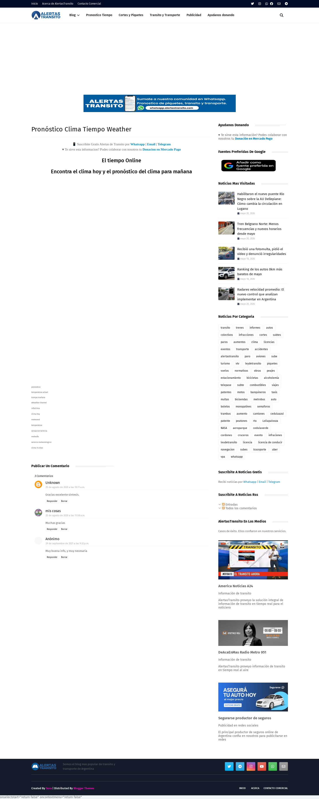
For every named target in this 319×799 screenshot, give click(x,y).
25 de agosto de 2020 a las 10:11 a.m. (65, 487)
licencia (247, 442)
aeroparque (240, 428)
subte (240, 385)
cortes (263, 334)
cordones (226, 435)
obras (257, 370)
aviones (261, 356)
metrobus (259, 399)
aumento (242, 413)
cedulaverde (260, 428)
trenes (240, 327)
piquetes (272, 363)
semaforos (263, 406)
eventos (225, 349)
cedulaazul (277, 413)
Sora (49, 788)
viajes (275, 385)
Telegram (164, 144)
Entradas (230, 504)
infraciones (275, 435)
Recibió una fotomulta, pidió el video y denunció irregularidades (261, 251)
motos (241, 392)
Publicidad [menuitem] (194, 15)
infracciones (246, 334)
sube (274, 356)
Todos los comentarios (239, 508)
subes (243, 449)
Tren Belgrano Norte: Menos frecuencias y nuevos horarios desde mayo (259, 229)
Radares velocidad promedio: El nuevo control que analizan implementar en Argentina (260, 294)
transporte (242, 349)
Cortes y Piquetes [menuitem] (131, 15)
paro (247, 356)
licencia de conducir (270, 442)
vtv (237, 363)
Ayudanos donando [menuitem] (221, 15)
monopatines (243, 406)
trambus (226, 413)
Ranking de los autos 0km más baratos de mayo (259, 271)
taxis (274, 392)
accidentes (261, 349)
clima (254, 342)
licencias (269, 342)
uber (275, 449)
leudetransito (229, 442)
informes (255, 327)
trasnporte (259, 449)
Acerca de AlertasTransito (57, 3)
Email (151, 144)
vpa (223, 456)
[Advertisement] (159, 55)
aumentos (240, 342)
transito (225, 327)
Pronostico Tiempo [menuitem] (99, 15)
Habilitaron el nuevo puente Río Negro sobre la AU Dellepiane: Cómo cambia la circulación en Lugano (260, 201)
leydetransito (253, 363)
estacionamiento (231, 377)
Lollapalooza (270, 420)
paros (224, 342)
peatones (241, 420)
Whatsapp (137, 144)
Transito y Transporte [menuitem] (165, 15)
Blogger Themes (83, 788)
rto (255, 420)
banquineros (258, 392)
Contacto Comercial (89, 3)
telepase (226, 385)
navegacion (227, 449)
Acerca (255, 788)
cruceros (243, 435)
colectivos (227, 334)
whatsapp (237, 456)
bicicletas (252, 377)
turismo (225, 363)
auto (273, 399)
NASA (224, 428)
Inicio (34, 3)
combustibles (258, 385)
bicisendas (241, 399)
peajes (271, 370)
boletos (225, 406)
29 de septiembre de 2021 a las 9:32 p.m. (67, 543)
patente (225, 420)
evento (258, 435)
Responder (52, 501)
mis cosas (53, 511)
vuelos (225, 370)
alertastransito (230, 356)
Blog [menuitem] (72, 15)
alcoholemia (271, 377)
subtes (277, 334)
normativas (241, 370)
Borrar (64, 501)
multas (225, 399)
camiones (259, 413)
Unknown (52, 483)
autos (269, 327)
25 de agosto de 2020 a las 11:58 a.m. (65, 515)
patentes (226, 392)
